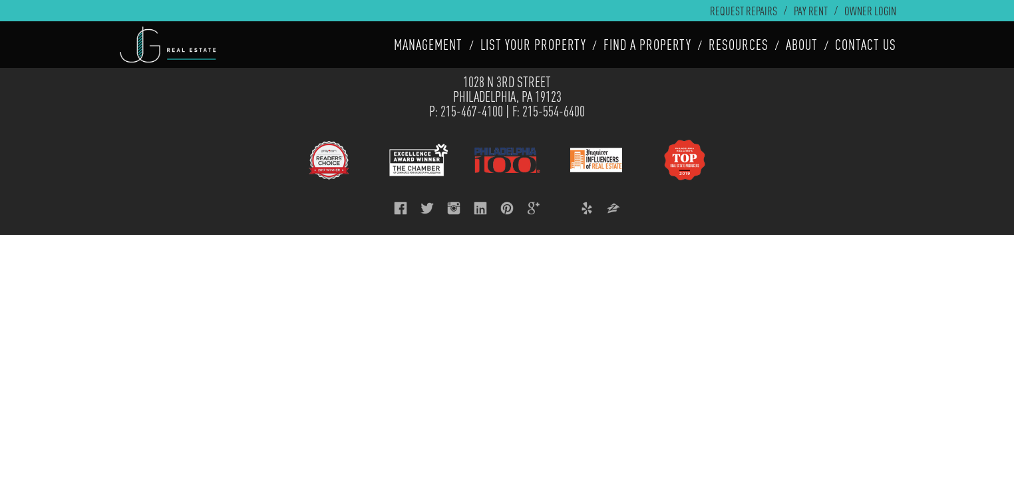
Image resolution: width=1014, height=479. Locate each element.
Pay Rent (811, 11)
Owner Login (870, 11)
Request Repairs (743, 11)
